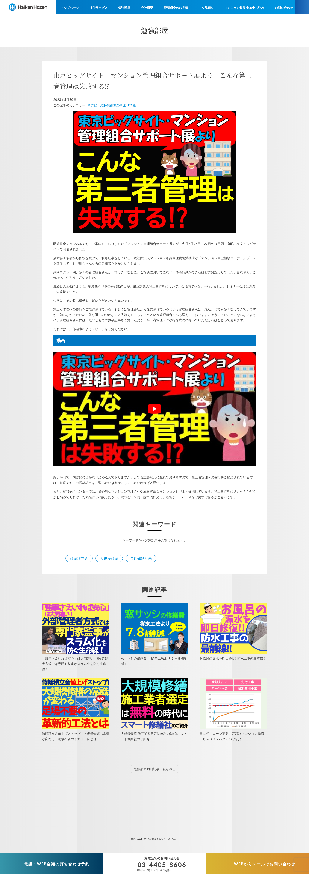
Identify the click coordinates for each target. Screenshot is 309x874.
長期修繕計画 (141, 558)
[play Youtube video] (154, 409)
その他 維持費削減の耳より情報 (112, 105)
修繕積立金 (79, 558)
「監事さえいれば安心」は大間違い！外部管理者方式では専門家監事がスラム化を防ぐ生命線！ (75, 663)
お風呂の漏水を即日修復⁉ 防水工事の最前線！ (233, 658)
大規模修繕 (109, 558)
